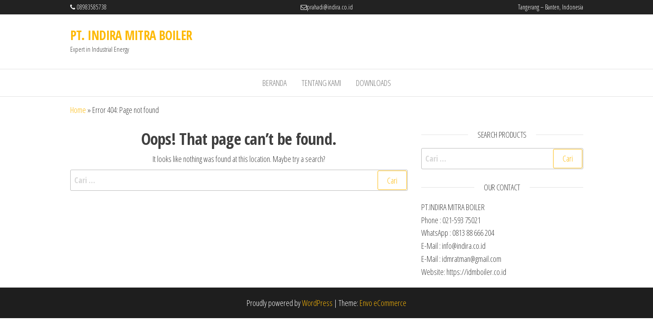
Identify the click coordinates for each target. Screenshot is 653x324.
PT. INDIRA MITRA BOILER (131, 35)
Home (78, 109)
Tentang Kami (321, 82)
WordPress (317, 302)
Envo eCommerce (383, 302)
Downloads (373, 82)
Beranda (274, 82)
